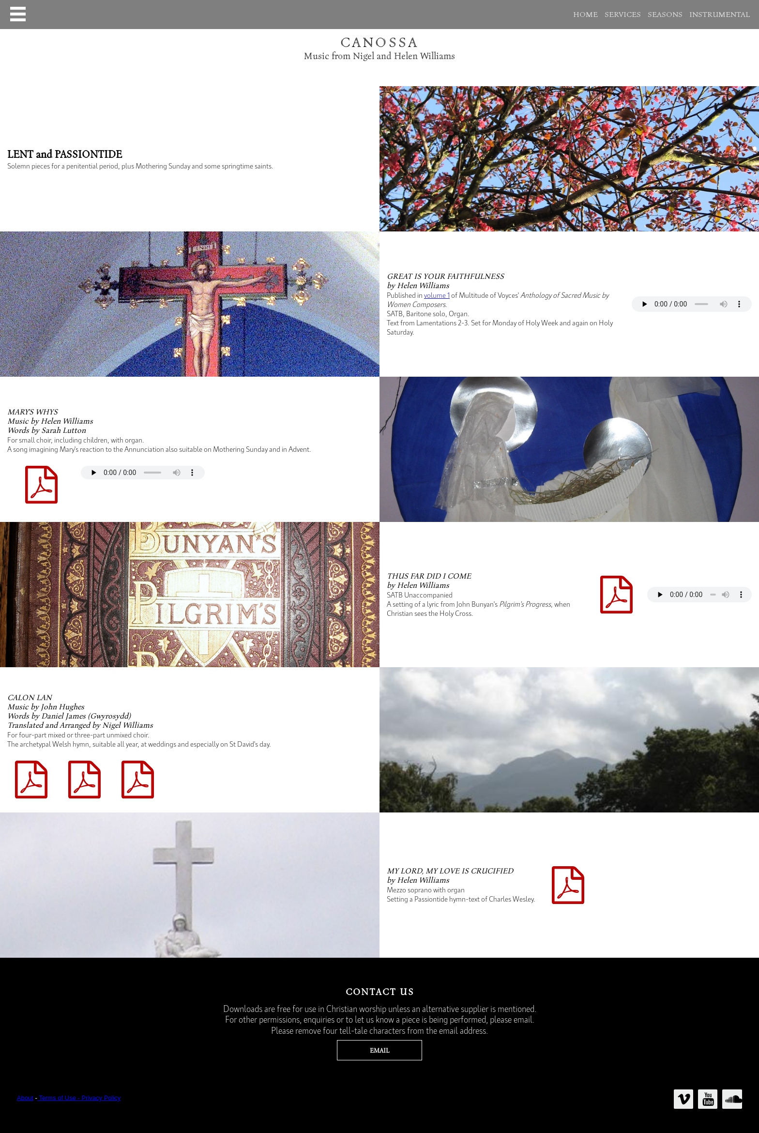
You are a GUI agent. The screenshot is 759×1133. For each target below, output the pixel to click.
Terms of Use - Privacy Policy (79, 1098)
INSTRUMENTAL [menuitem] (719, 14)
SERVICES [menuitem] (623, 14)
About (25, 1098)
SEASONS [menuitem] (665, 14)
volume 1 (437, 295)
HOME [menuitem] (585, 14)
